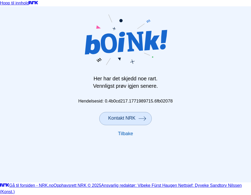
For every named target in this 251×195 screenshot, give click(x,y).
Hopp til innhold (14, 3)
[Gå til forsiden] (33, 3)
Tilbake (125, 133)
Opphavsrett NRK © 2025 (77, 185)
